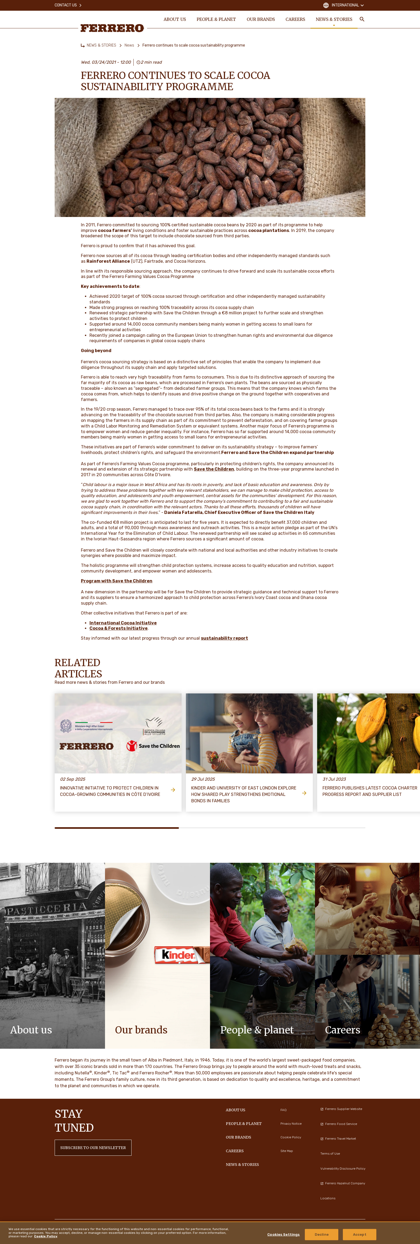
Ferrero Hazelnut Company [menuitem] (342, 1183)
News (129, 45)
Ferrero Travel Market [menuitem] (338, 1138)
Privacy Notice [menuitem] (291, 1123)
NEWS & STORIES (101, 45)
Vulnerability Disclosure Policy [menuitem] (342, 1168)
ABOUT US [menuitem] (175, 19)
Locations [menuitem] (327, 1198)
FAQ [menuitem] (283, 1110)
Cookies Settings (283, 1234)
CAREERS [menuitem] (295, 19)
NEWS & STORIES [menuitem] (334, 19)
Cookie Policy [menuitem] (290, 1137)
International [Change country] (344, 5)
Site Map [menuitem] (286, 1151)
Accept (359, 1234)
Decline (322, 1234)
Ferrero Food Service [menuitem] (338, 1124)
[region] (210, 1233)
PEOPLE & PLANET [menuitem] (216, 19)
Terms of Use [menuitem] (330, 1153)
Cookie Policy (45, 1236)
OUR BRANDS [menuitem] (261, 19)
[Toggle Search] (362, 19)
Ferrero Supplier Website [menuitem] (341, 1109)
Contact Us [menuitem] (68, 5)
